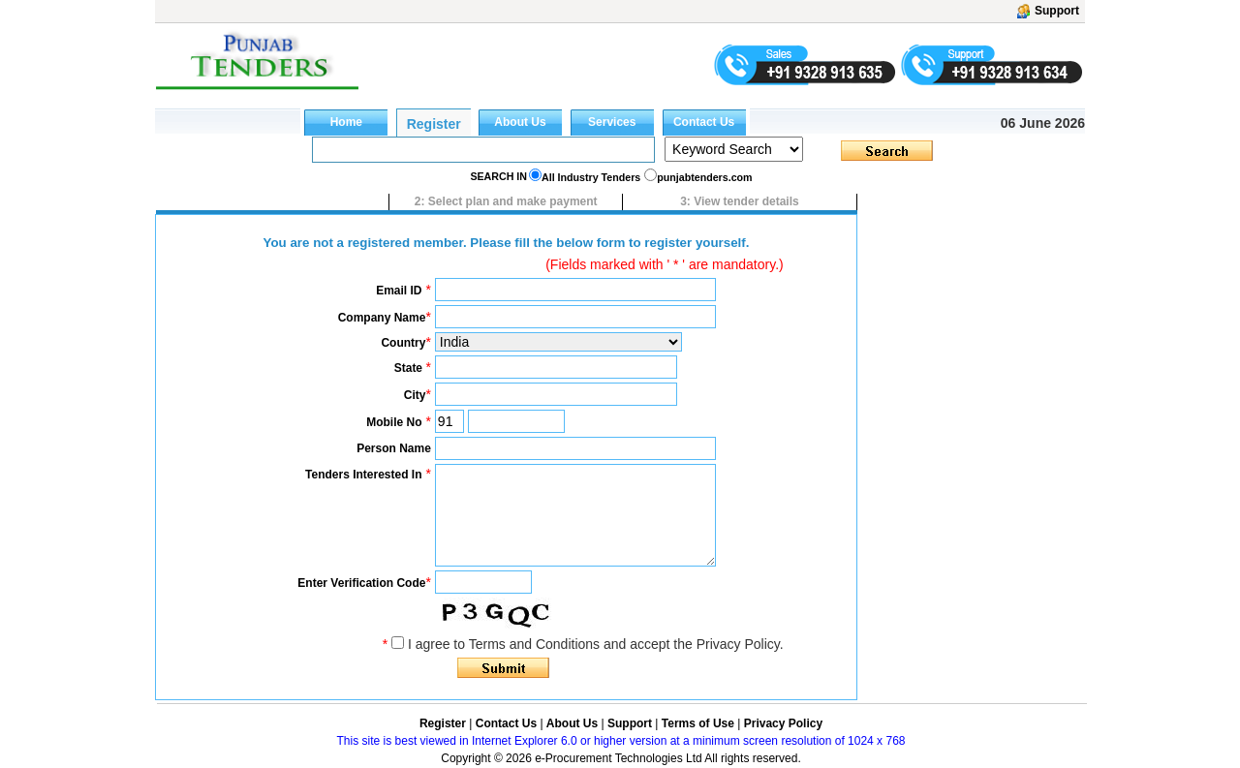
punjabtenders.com (704, 177)
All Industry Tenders (591, 177)
